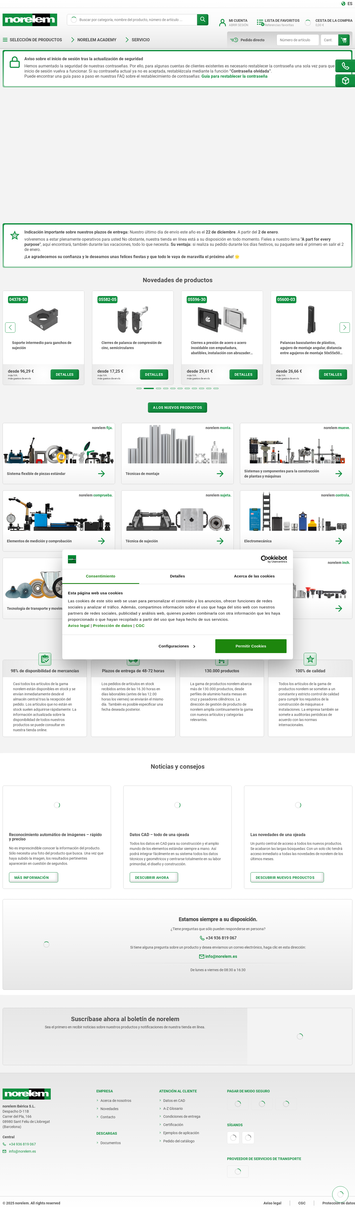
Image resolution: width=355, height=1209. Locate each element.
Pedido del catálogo (179, 1141)
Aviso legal (78, 625)
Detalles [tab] (177, 576)
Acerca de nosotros (115, 1101)
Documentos (110, 1143)
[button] (139, 388)
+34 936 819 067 (221, 938)
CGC (140, 625)
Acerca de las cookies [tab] (254, 576)
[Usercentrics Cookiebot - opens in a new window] (264, 559)
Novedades (109, 1109)
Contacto (107, 1117)
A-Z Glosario (173, 1108)
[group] (43, 338)
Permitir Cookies (251, 646)
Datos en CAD (174, 1101)
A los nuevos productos (177, 407)
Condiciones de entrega (181, 1116)
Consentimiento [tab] (100, 576)
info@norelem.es (221, 956)
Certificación (173, 1125)
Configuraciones (177, 646)
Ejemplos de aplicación (181, 1133)
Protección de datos (112, 625)
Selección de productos (32, 40)
